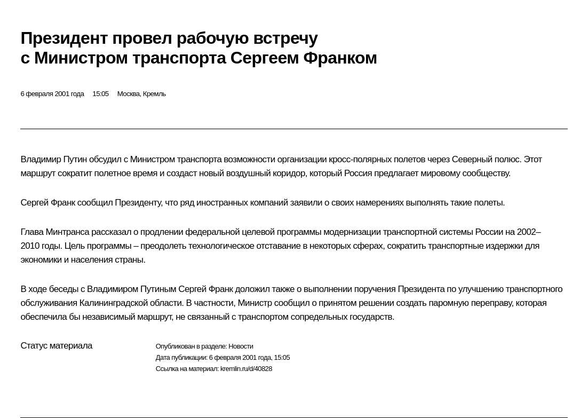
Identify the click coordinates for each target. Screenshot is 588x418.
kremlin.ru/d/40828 (246, 369)
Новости (240, 346)
